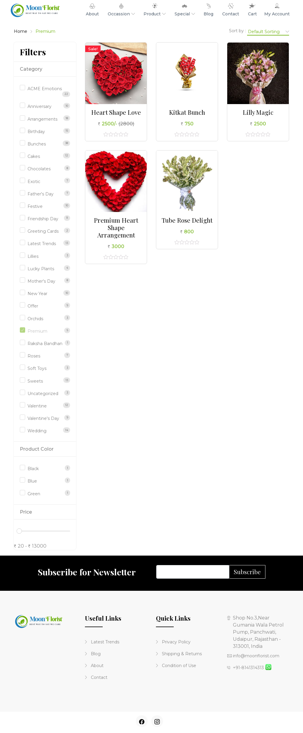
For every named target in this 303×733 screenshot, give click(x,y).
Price (26, 512)
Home (20, 31)
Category (31, 69)
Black (33, 468)
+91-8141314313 (245, 667)
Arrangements (42, 119)
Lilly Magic (258, 112)
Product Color (37, 449)
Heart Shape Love (116, 112)
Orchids (35, 318)
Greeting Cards (43, 231)
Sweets (35, 381)
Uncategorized (43, 393)
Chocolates (39, 168)
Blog (93, 653)
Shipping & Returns (179, 653)
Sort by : (237, 30)
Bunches (37, 144)
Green (34, 493)
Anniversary (39, 106)
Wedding (37, 430)
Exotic (34, 181)
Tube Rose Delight (187, 220)
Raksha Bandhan (45, 343)
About (94, 665)
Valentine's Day (43, 418)
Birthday (36, 131)
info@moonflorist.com (253, 655)
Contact (96, 677)
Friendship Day (43, 218)
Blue (32, 481)
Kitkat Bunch (187, 112)
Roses (34, 356)
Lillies (33, 256)
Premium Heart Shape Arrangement (116, 227)
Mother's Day (41, 281)
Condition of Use (176, 665)
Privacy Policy (173, 642)
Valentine (37, 406)
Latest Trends (42, 243)
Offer (33, 306)
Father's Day (41, 194)
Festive (35, 206)
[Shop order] (268, 31)
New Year (37, 293)
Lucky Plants (41, 268)
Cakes (34, 156)
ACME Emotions (45, 88)
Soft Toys (37, 368)
